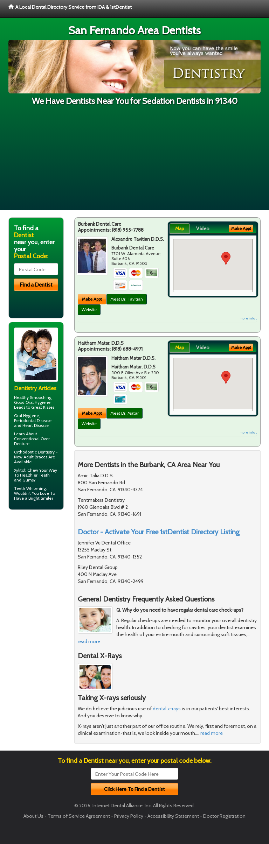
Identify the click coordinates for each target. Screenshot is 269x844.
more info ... (248, 318)
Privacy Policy (128, 816)
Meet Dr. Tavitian (126, 299)
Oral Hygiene (38, 402)
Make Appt (92, 299)
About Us (33, 816)
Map (179, 228)
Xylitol (19, 470)
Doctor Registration (224, 816)
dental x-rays (167, 708)
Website (89, 309)
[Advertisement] (134, 161)
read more (89, 641)
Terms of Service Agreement (79, 816)
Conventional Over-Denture (33, 441)
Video (202, 228)
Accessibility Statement (173, 816)
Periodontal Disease (32, 420)
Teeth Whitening (30, 488)
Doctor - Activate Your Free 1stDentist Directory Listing (159, 532)
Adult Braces (35, 456)
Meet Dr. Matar (124, 413)
